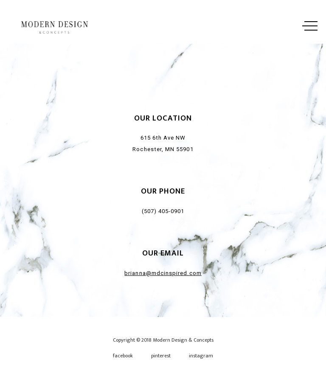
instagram (201, 355)
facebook (123, 355)
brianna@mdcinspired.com (163, 273)
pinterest (161, 355)
